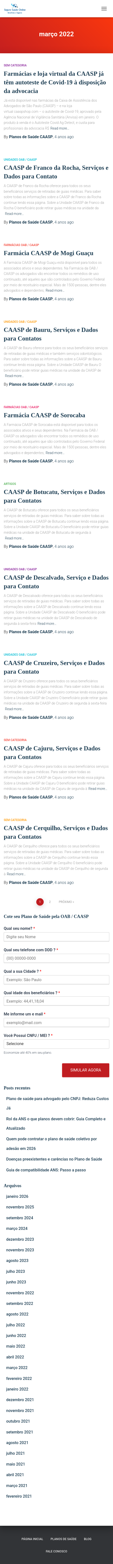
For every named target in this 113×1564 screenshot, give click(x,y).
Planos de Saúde (63, 1539)
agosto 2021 (17, 1442)
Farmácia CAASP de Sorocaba (44, 415)
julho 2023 (15, 1271)
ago (64, 136)
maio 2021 (15, 1464)
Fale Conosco (56, 1551)
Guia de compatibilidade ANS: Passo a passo (46, 1170)
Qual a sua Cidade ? (22, 971)
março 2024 (17, 1228)
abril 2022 (15, 1357)
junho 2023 (16, 1282)
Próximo (65, 902)
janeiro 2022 (17, 1389)
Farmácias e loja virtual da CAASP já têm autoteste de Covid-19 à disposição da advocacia (55, 82)
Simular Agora (85, 1070)
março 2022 (17, 1367)
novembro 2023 (20, 1250)
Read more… (59, 128)
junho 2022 (16, 1335)
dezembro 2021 (20, 1399)
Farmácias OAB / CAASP (21, 245)
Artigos (10, 484)
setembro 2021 (19, 1432)
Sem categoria (15, 65)
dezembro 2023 (20, 1239)
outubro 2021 (18, 1421)
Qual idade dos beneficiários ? (32, 993)
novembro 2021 (20, 1410)
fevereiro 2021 (19, 1496)
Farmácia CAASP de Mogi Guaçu (48, 253)
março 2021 (17, 1485)
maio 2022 (15, 1346)
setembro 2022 (19, 1303)
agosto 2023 (17, 1260)
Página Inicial (32, 1539)
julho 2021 (15, 1453)
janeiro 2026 (17, 1196)
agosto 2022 (17, 1314)
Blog (87, 1539)
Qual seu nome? (19, 928)
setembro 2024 (19, 1218)
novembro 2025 (20, 1207)
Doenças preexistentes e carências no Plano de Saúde (54, 1159)
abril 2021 (15, 1474)
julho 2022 (15, 1325)
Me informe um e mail (24, 1014)
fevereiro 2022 (19, 1378)
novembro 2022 (20, 1293)
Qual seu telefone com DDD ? (31, 950)
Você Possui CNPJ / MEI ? (28, 1035)
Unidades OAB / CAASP (20, 159)
